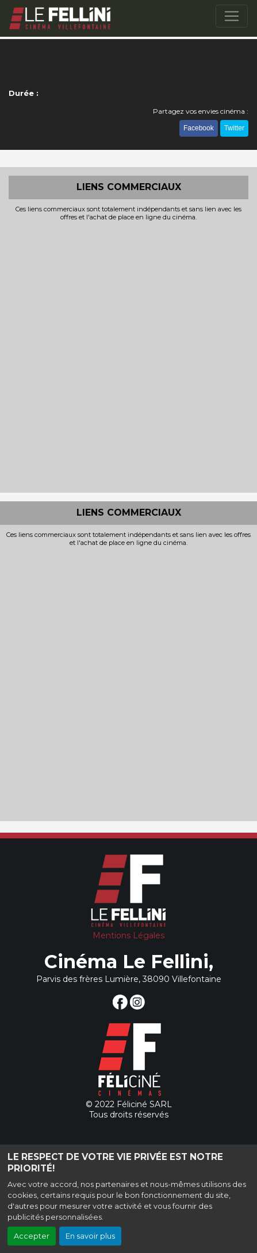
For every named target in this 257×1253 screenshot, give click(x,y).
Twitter (234, 128)
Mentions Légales (128, 935)
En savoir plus (90, 1236)
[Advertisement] (128, 355)
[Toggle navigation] (232, 16)
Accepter (31, 1236)
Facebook (198, 128)
